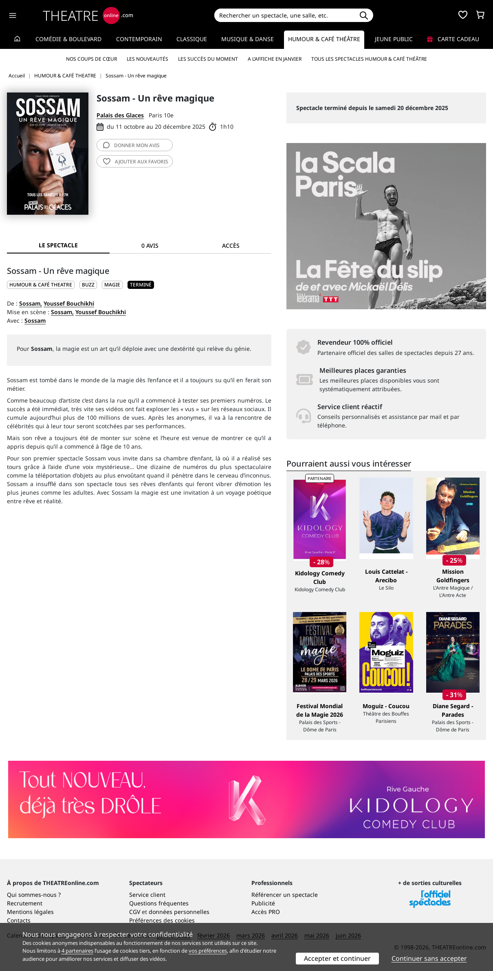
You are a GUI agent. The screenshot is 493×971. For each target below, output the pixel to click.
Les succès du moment (208, 58)
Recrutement (24, 903)
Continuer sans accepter (429, 958)
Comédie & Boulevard (68, 39)
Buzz (88, 284)
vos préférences (208, 950)
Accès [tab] (231, 245)
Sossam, (30, 303)
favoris (135, 161)
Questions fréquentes (159, 903)
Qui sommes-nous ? (34, 894)
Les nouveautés (147, 58)
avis (131, 145)
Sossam (35, 320)
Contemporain (139, 39)
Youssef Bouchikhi (69, 303)
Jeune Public (394, 39)
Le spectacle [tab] (58, 245)
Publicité (263, 903)
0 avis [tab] (149, 245)
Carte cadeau (453, 39)
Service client (147, 894)
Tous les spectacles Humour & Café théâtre (369, 58)
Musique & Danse (247, 39)
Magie (112, 284)
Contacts (19, 920)
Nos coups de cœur (91, 58)
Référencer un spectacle (284, 894)
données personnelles (179, 912)
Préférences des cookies (162, 920)
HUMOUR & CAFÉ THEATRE (40, 284)
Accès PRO (265, 912)
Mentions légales (30, 912)
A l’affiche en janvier (275, 58)
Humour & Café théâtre (324, 39)
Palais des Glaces (120, 115)
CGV (134, 912)
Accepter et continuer (337, 958)
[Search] (284, 15)
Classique (191, 39)
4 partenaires (77, 950)
